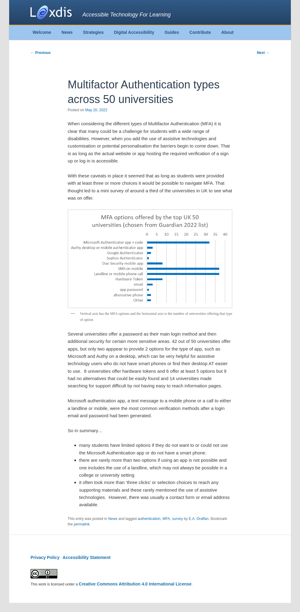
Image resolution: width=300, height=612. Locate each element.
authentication (149, 519)
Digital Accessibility (134, 32)
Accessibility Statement (86, 557)
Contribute (200, 32)
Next (263, 53)
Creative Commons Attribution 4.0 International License (135, 584)
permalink (82, 524)
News (67, 32)
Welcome (42, 32)
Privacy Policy (44, 557)
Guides (172, 32)
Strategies (93, 32)
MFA (166, 519)
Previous (40, 53)
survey (177, 519)
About (227, 32)
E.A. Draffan (199, 519)
